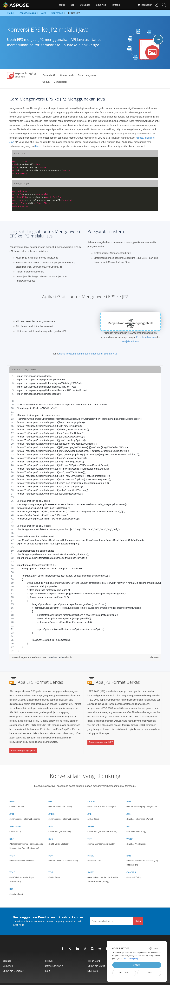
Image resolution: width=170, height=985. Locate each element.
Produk (61, 5)
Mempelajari (60, 82)
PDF (50, 849)
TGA (50, 866)
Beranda (6, 954)
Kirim (138, 914)
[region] (85, 513)
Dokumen (7, 959)
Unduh (46, 82)
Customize (124, 973)
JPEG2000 (15, 820)
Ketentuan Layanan (146, 337)
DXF (11, 832)
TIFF (89, 832)
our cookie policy (131, 958)
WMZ (12, 866)
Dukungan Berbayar (12, 964)
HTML (90, 849)
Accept (136, 965)
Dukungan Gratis (96, 959)
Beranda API (49, 75)
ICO (11, 882)
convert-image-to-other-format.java (29, 657)
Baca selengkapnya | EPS (23, 748)
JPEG (51, 807)
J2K (128, 807)
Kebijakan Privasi (130, 341)
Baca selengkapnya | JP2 (101, 739)
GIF (50, 795)
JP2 (89, 807)
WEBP (129, 832)
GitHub (68, 657)
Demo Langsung (87, 75)
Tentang (116, 5)
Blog (47, 964)
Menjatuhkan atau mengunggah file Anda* (130, 325)
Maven (38, 146)
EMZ (128, 849)
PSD (128, 820)
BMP (11, 795)
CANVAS (131, 866)
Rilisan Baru (93, 954)
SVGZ (90, 866)
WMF (12, 849)
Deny (149, 973)
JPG (11, 807)
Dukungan (85, 5)
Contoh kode (67, 75)
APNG (90, 820)
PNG (50, 820)
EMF (128, 795)
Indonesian (143, 4)
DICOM (91, 795)
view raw (154, 657)
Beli (72, 5)
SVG (50, 832)
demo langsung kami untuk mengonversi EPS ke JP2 (88, 353)
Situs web (101, 5)
